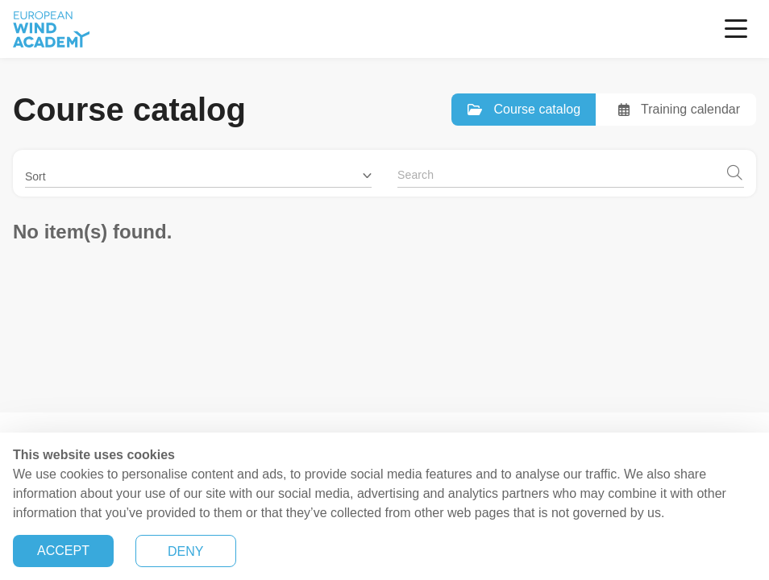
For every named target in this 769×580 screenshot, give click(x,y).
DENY (185, 551)
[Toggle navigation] (736, 29)
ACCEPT (63, 550)
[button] (198, 170)
